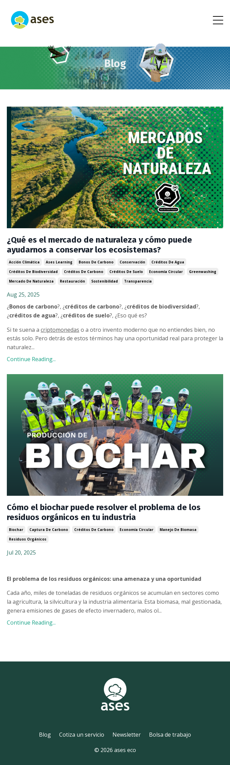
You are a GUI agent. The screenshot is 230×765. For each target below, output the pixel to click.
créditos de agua (167, 262)
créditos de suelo (126, 271)
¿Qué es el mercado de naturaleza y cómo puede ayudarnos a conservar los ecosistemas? (99, 245)
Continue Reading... (31, 359)
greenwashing (202, 271)
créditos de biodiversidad (33, 271)
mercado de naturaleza (31, 281)
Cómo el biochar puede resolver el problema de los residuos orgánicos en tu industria (104, 512)
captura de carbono (48, 529)
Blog (45, 734)
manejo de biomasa (178, 529)
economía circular (166, 271)
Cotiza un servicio (81, 734)
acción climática (24, 262)
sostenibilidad (104, 281)
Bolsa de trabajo (170, 734)
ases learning (59, 262)
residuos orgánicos (27, 539)
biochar (16, 529)
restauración (72, 281)
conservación (132, 262)
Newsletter (126, 734)
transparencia (138, 281)
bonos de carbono (96, 262)
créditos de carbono (83, 271)
